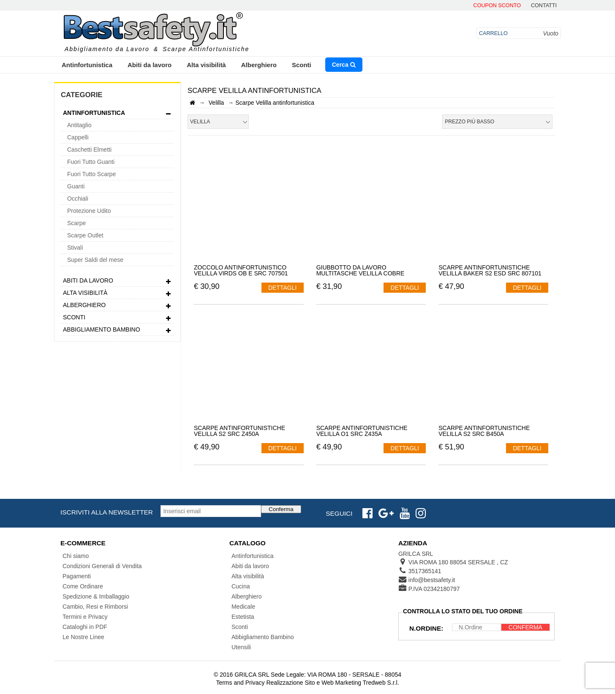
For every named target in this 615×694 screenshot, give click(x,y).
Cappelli (78, 137)
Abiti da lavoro (149, 64)
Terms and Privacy (240, 682)
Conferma (281, 509)
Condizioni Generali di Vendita (102, 566)
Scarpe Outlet (85, 235)
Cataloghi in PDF (85, 626)
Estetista (242, 616)
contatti (544, 5)
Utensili (241, 647)
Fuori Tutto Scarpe (91, 174)
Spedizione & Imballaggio (96, 596)
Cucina (240, 586)
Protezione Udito (89, 210)
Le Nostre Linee (83, 637)
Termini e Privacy (85, 616)
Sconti (301, 64)
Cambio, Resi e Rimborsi (95, 606)
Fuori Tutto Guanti (90, 161)
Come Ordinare (83, 586)
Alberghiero (259, 64)
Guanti (75, 186)
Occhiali (77, 198)
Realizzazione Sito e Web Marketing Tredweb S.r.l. (332, 682)
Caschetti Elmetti (89, 149)
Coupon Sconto (497, 5)
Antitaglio (79, 125)
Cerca (344, 64)
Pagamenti (77, 576)
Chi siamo (76, 555)
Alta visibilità (206, 64)
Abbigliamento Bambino (117, 330)
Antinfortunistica (87, 64)
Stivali (75, 247)
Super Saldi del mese (95, 259)
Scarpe (76, 223)
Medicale (243, 606)
